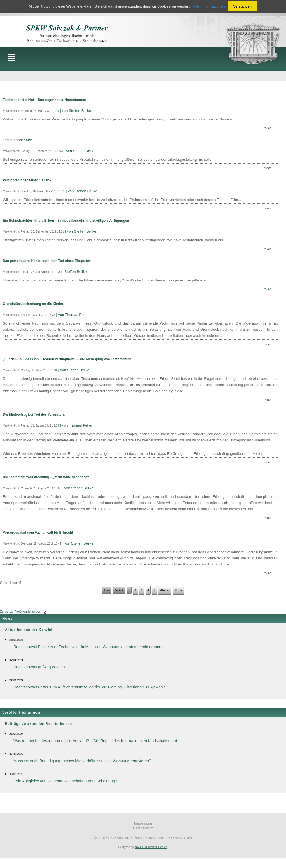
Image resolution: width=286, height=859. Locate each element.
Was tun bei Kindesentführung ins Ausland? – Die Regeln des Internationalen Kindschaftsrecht (95, 741)
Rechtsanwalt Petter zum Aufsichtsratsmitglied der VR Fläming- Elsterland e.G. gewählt (89, 687)
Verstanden (242, 6)
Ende (178, 590)
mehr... (268, 127)
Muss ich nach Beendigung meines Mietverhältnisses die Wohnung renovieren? (82, 761)
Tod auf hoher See (17, 140)
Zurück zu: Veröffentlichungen (20, 611)
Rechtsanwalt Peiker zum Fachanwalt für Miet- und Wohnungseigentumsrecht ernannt (88, 647)
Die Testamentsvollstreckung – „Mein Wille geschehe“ (46, 477)
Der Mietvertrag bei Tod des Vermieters (34, 415)
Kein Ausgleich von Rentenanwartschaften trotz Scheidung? (65, 781)
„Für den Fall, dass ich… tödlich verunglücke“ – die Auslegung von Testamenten (67, 359)
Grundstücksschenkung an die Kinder (33, 304)
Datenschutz (143, 828)
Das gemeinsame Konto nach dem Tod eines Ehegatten (47, 261)
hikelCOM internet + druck (151, 847)
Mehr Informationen (209, 6)
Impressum (143, 823)
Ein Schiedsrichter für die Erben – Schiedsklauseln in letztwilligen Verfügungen (66, 221)
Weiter (165, 590)
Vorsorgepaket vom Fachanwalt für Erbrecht (38, 532)
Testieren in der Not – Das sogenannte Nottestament (44, 100)
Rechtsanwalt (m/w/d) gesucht (39, 667)
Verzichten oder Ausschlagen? (27, 180)
